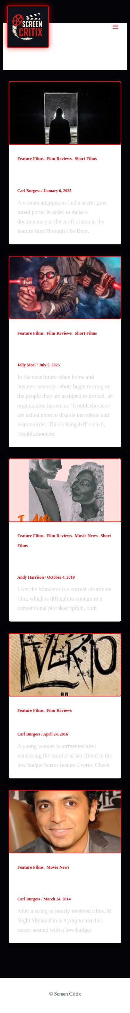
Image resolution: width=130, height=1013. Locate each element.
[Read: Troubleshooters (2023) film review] (65, 288)
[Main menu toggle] (115, 27)
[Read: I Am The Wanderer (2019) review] (65, 490)
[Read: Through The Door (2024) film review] (65, 113)
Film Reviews (59, 158)
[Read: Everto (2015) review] (65, 665)
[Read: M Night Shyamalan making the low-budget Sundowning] (65, 822)
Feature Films (30, 158)
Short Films (86, 158)
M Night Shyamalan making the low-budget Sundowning (64, 884)
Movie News (86, 535)
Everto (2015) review (50, 723)
